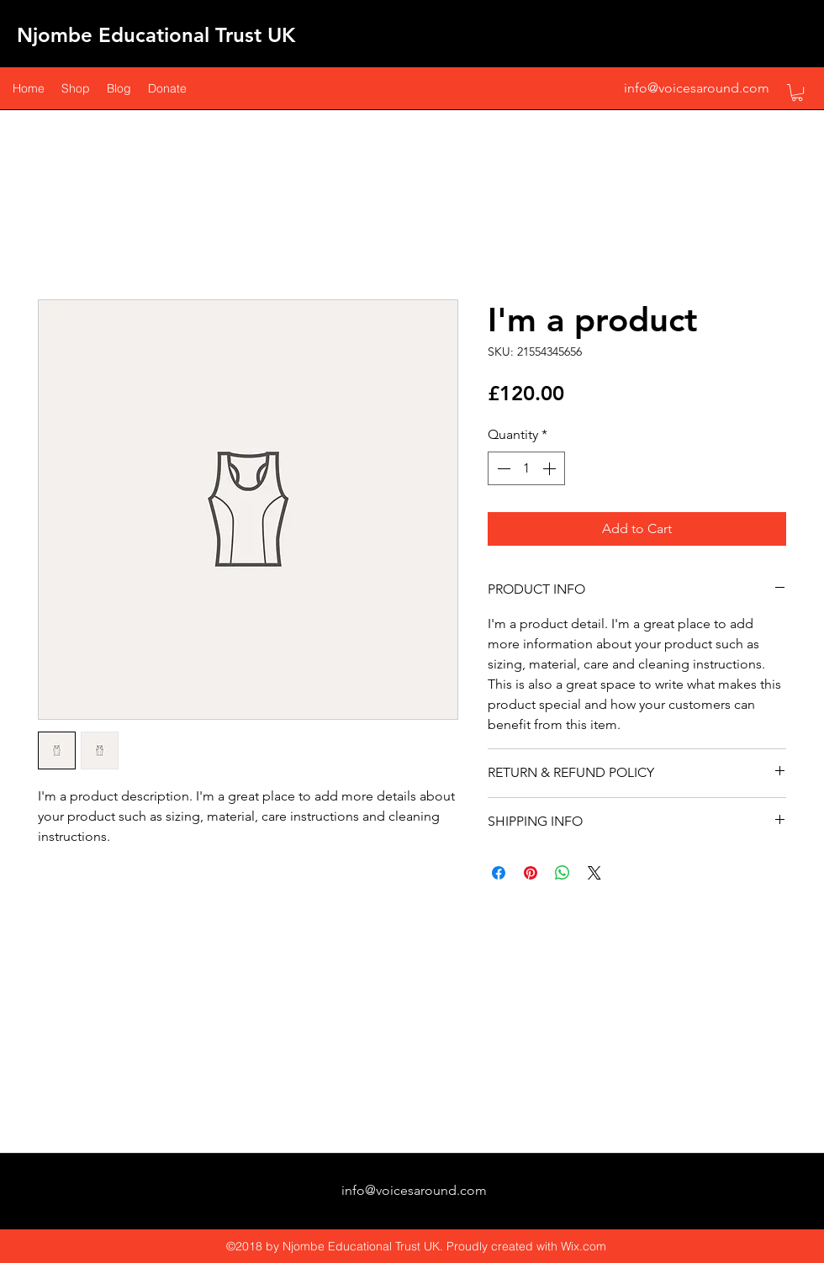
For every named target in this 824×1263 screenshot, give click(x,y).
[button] (797, 92)
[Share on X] (594, 873)
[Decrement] (502, 468)
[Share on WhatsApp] (562, 873)
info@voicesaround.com (696, 88)
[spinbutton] (526, 468)
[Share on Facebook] (499, 873)
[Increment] (551, 468)
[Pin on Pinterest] (530, 873)
